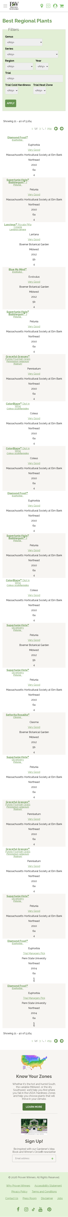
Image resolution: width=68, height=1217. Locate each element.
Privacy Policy (19, 1191)
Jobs (60, 1198)
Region (9, 60)
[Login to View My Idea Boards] (48, 4)
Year (38, 60)
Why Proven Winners (18, 1185)
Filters (13, 29)
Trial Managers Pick (34, 953)
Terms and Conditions (44, 1191)
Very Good (34, 149)
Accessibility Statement (48, 1185)
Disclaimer (47, 1198)
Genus (9, 36)
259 (49, 128)
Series (9, 48)
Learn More (34, 1106)
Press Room (30, 1198)
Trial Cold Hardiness (18, 84)
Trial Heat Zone (43, 84)
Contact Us (11, 1198)
